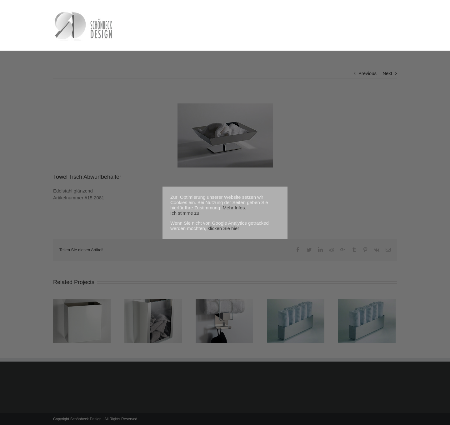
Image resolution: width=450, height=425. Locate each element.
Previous (367, 73)
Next (387, 73)
